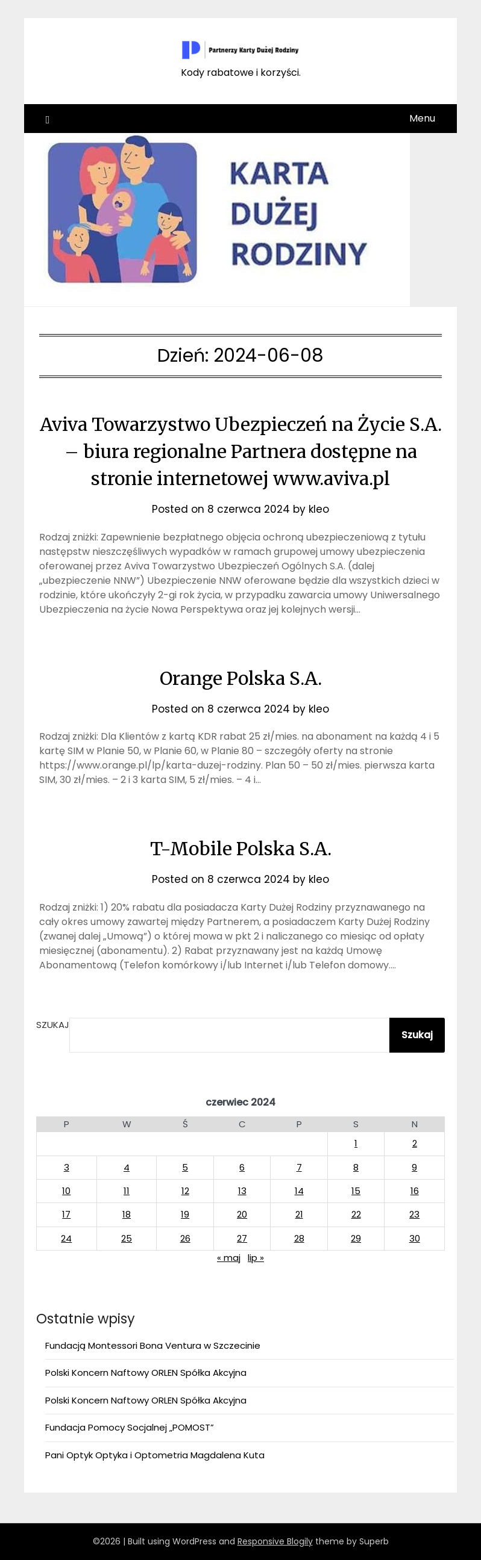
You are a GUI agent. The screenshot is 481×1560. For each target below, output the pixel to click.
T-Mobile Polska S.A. (241, 848)
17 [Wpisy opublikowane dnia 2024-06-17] (66, 1214)
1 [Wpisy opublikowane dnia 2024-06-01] (355, 1143)
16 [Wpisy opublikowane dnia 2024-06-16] (414, 1190)
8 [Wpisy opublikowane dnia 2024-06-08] (356, 1167)
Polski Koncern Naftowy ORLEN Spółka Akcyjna (146, 1372)
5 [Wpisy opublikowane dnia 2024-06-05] (185, 1167)
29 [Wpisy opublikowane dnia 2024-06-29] (356, 1238)
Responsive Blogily (275, 1541)
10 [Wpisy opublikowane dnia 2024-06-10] (66, 1190)
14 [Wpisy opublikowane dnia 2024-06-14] (299, 1190)
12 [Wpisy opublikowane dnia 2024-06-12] (185, 1190)
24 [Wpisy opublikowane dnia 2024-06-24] (66, 1238)
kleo (319, 509)
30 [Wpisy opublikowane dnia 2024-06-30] (414, 1238)
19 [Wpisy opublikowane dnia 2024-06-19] (185, 1214)
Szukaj (52, 1024)
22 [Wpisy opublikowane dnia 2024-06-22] (356, 1214)
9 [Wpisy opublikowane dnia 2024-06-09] (414, 1167)
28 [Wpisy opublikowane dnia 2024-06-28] (299, 1238)
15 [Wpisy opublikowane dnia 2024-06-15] (355, 1190)
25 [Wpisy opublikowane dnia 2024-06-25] (126, 1238)
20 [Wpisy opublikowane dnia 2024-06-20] (242, 1214)
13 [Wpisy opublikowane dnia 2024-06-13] (242, 1190)
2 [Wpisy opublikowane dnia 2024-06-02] (414, 1143)
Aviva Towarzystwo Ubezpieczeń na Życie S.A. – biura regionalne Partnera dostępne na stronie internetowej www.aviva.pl (241, 451)
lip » (256, 1257)
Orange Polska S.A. (241, 678)
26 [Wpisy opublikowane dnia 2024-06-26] (185, 1238)
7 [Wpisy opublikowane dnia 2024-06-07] (299, 1167)
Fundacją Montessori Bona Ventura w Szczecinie (152, 1345)
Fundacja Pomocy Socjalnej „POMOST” (129, 1427)
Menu (422, 118)
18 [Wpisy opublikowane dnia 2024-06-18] (126, 1214)
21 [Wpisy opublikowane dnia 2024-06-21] (299, 1214)
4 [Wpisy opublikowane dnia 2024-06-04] (127, 1167)
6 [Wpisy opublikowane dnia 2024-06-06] (242, 1167)
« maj (229, 1257)
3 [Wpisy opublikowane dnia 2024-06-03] (66, 1167)
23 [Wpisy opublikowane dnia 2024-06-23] (414, 1214)
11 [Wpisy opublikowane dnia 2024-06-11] (127, 1190)
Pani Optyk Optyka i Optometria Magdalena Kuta (155, 1455)
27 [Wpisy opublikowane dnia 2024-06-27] (242, 1238)
